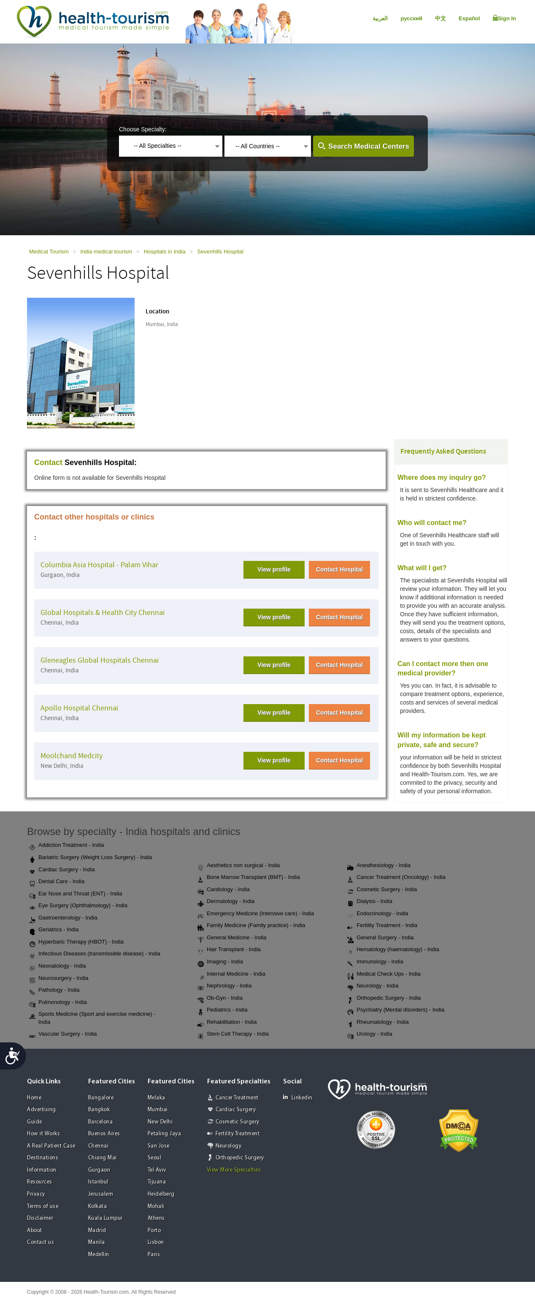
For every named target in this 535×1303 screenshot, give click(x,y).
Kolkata (97, 1206)
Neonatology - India (57, 966)
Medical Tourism (49, 251)
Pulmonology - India (58, 1002)
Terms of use (42, 1206)
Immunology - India (375, 962)
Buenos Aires (104, 1134)
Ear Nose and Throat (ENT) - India (75, 894)
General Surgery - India (380, 938)
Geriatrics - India (53, 930)
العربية (380, 18)
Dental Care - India (56, 882)
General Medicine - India (232, 938)
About (34, 1230)
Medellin (98, 1254)
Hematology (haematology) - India (393, 950)
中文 (440, 18)
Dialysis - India (369, 902)
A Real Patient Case (51, 1146)
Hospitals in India (165, 251)
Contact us (40, 1242)
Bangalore (101, 1098)
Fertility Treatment (238, 1134)
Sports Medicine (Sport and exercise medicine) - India (92, 1018)
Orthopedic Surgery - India (384, 998)
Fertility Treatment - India (382, 926)
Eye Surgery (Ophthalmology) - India (78, 906)
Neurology (229, 1146)
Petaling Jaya (164, 1134)
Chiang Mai (102, 1158)
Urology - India (369, 1034)
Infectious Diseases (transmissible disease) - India (94, 954)
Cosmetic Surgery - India (382, 890)
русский (411, 18)
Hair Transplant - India (229, 950)
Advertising (41, 1110)
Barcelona (100, 1122)
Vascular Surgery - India (63, 1034)
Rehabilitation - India (227, 1022)
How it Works (43, 1134)
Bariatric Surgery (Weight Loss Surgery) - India (90, 858)
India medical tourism (106, 251)
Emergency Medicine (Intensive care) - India (255, 914)
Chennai (98, 1146)
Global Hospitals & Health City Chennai (103, 612)
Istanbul (98, 1182)
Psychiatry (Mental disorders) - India (395, 1010)
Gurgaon (99, 1170)
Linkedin (298, 1097)
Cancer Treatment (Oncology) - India (396, 877)
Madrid (97, 1230)
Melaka (156, 1098)
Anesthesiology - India (379, 866)
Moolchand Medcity (72, 756)
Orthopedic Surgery (240, 1158)
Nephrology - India (224, 986)
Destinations (42, 1158)
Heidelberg (161, 1194)
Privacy (36, 1194)
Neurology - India (372, 986)
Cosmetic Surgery (237, 1122)
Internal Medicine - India (231, 974)
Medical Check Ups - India (384, 974)
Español (469, 18)
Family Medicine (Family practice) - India (251, 926)
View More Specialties (234, 1170)
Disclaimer (40, 1218)
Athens (156, 1218)
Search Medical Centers (368, 146)
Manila (96, 1242)
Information (42, 1170)
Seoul (155, 1158)
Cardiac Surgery (236, 1110)
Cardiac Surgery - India (62, 870)
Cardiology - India (223, 890)
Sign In (504, 18)
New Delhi (160, 1122)
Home (34, 1098)
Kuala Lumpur (105, 1218)
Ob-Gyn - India (220, 998)
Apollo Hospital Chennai (79, 708)
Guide (34, 1122)
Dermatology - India (225, 902)
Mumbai (158, 1110)
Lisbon (156, 1242)
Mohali (156, 1206)
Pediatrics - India (222, 1010)
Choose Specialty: (143, 129)
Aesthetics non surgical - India (238, 866)
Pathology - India (54, 990)
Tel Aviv (157, 1170)
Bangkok (99, 1110)
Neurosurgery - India (59, 978)
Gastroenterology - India (63, 918)
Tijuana (157, 1182)
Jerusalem (100, 1194)
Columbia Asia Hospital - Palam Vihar (99, 565)
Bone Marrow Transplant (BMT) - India (248, 877)
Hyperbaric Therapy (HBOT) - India (76, 942)
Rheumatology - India (378, 1022)
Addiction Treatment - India (66, 845)
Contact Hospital (339, 569)
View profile (273, 569)
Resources (39, 1182)
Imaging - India (220, 962)
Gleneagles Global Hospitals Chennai (100, 660)
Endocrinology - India (377, 914)
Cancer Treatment (237, 1098)
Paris (154, 1254)
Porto (154, 1230)
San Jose (159, 1146)
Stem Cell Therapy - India (233, 1034)
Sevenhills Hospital (220, 251)
